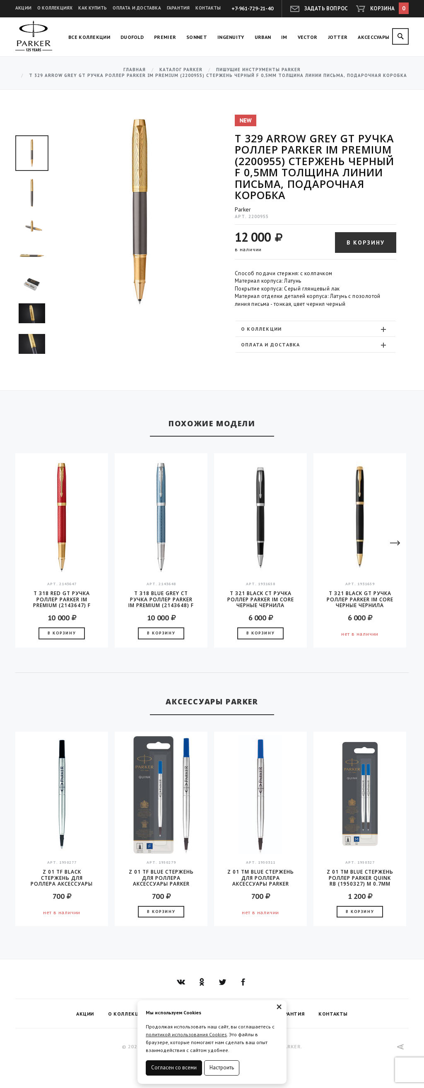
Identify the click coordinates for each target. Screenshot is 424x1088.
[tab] (315, 329)
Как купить (92, 8)
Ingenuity (230, 37)
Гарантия (178, 8)
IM (284, 37)
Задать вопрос (326, 8)
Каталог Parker (180, 69)
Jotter (338, 37)
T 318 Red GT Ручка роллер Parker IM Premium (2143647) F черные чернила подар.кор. (62, 599)
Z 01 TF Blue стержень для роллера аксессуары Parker (161, 877)
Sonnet (196, 37)
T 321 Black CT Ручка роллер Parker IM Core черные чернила (260, 599)
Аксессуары (373, 37)
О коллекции (314, 329)
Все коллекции (89, 37)
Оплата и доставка (137, 8)
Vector (308, 37)
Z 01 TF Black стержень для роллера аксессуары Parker (62, 877)
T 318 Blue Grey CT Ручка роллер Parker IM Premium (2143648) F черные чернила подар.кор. (161, 599)
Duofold (132, 37)
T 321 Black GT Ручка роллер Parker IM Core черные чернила (360, 599)
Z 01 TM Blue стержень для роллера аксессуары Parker (260, 877)
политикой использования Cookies (186, 1034)
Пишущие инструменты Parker (258, 69)
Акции (23, 8)
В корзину (366, 242)
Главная (134, 69)
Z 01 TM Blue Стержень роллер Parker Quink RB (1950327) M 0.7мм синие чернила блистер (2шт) (360, 877)
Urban (263, 37)
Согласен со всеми (174, 1067)
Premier (165, 37)
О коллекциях (54, 8)
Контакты (208, 8)
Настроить (222, 1067)
